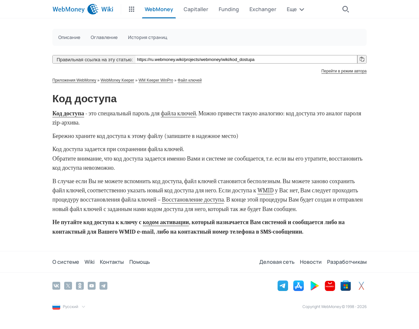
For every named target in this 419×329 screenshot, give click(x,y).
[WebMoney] (75, 9)
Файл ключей (190, 80)
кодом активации (166, 222)
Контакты (112, 261)
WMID (265, 190)
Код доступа (68, 113)
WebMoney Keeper (117, 80)
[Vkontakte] (56, 286)
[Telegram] (103, 286)
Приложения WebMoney (74, 80)
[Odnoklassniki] (80, 286)
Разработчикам (347, 261)
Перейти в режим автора (344, 71)
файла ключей (178, 113)
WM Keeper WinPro (155, 80)
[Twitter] (68, 286)
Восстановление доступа (193, 199)
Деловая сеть (277, 261)
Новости (311, 261)
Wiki (89, 261)
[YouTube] (92, 286)
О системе (65, 261)
